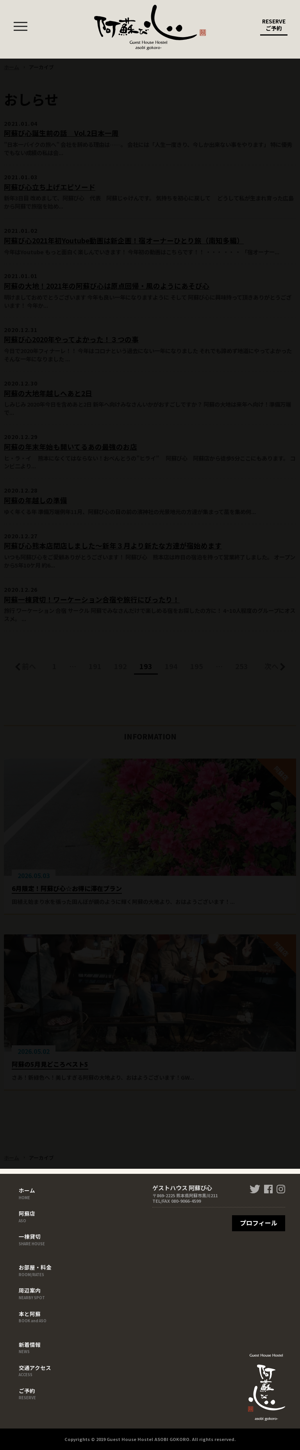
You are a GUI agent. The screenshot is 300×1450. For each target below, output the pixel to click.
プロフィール (258, 1222)
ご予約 (35, 1393)
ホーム (35, 1193)
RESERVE (274, 26)
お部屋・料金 (35, 1270)
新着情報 (35, 1347)
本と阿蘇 (35, 1316)
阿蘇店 (35, 1216)
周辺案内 (35, 1293)
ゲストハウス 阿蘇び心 (150, 27)
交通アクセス (35, 1370)
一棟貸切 (35, 1239)
